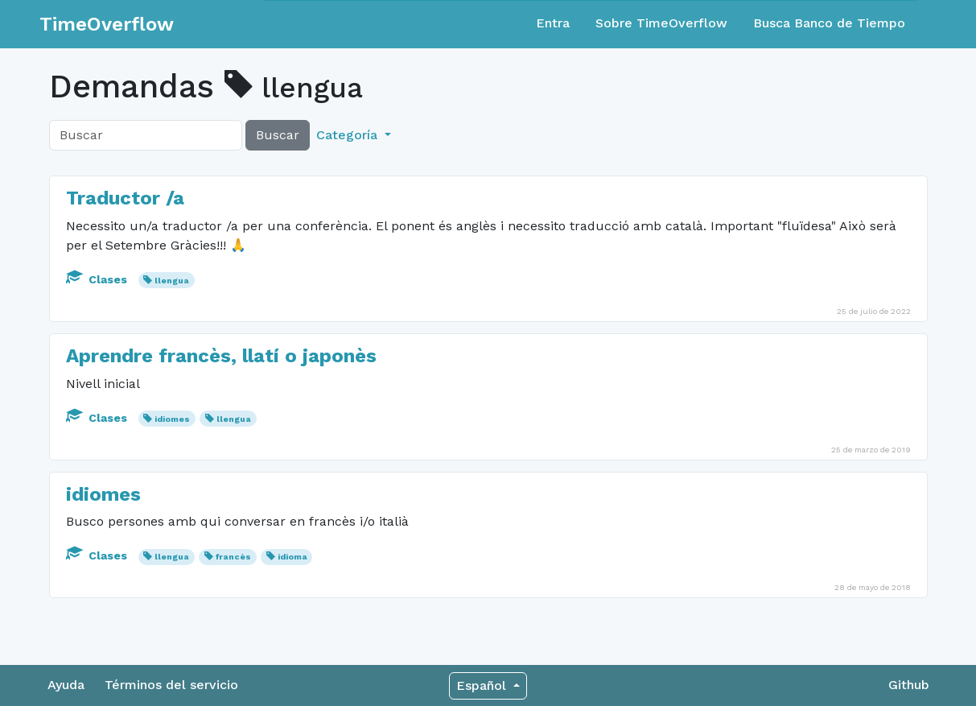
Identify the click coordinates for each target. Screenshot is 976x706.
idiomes (172, 419)
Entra (553, 23)
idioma (292, 556)
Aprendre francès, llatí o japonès (221, 356)
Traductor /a (125, 198)
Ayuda (65, 684)
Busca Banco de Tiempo (829, 23)
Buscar (277, 134)
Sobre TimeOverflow (661, 23)
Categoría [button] (348, 134)
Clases (98, 279)
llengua (171, 280)
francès (233, 556)
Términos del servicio (171, 684)
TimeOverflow (106, 24)
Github (908, 684)
